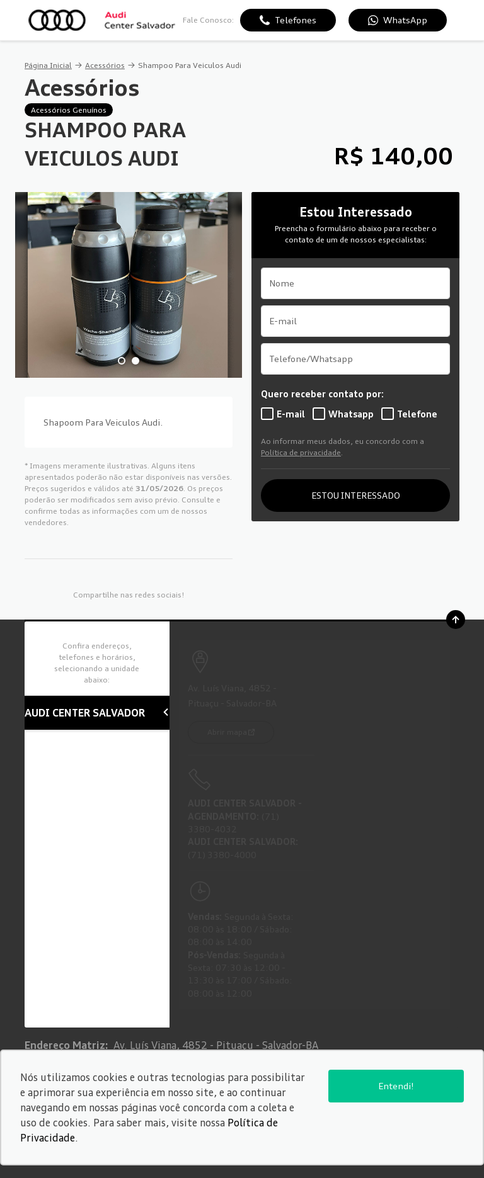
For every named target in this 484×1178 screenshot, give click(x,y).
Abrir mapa (227, 732)
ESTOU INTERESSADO (355, 495)
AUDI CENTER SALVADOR (97, 712)
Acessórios (105, 65)
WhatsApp (405, 19)
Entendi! (396, 1085)
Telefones (295, 19)
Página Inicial (48, 65)
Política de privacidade (301, 452)
